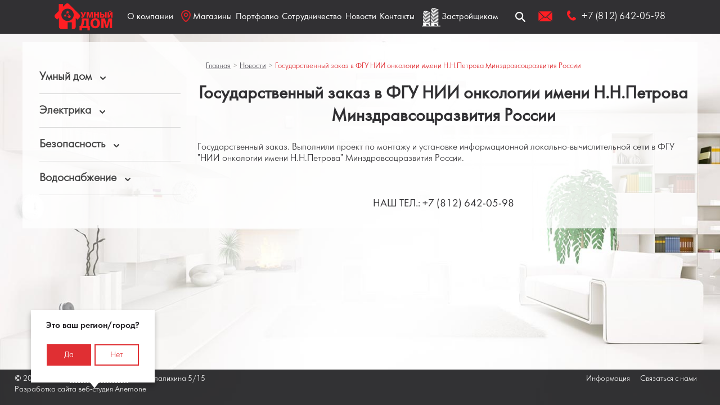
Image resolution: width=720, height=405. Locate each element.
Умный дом (65, 76)
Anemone (130, 389)
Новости (360, 16)
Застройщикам (470, 16)
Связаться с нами (668, 378)
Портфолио (257, 16)
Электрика (65, 110)
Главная (218, 66)
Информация (608, 378)
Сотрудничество (311, 16)
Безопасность (72, 144)
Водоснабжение (77, 178)
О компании (150, 16)
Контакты (397, 16)
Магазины (206, 16)
